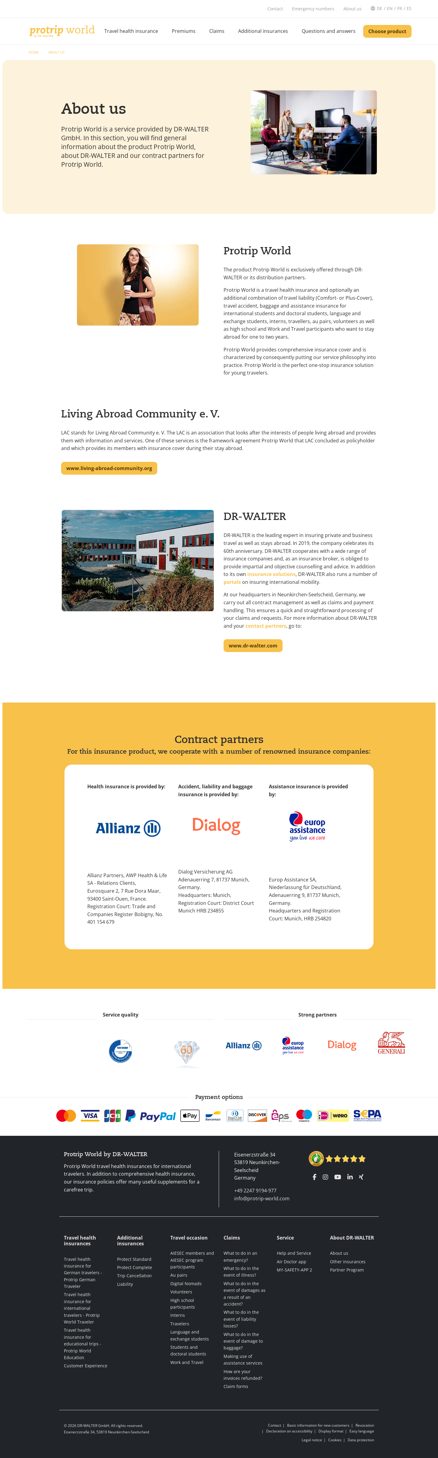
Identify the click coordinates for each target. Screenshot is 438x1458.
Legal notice (312, 1439)
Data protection (361, 1439)
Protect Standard (134, 1259)
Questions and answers (329, 31)
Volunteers (181, 1292)
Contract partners (219, 739)
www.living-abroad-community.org (109, 468)
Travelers (179, 1324)
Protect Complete (134, 1267)
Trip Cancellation (134, 1275)
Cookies (335, 1439)
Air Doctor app (291, 1261)
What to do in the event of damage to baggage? (243, 1341)
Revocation (365, 1425)
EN (390, 8)
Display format (330, 1431)
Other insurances (348, 1261)
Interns (177, 1315)
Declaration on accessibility (289, 1431)
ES (409, 8)
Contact (274, 1425)
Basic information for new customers (318, 1425)
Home (34, 52)
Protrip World (257, 250)
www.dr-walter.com (253, 645)
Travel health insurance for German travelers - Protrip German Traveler (83, 1272)
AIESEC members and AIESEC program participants (192, 1260)
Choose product (387, 31)
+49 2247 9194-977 (255, 1190)
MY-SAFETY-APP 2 (294, 1270)
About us (56, 52)
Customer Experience (85, 1366)
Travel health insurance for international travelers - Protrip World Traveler (82, 1308)
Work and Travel (186, 1362)
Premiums (184, 31)
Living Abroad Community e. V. (140, 413)
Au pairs (178, 1275)
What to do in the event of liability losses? (241, 1319)
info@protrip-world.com (262, 1198)
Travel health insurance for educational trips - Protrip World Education (82, 1343)
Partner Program (347, 1270)
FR (399, 8)
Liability (125, 1284)
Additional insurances (263, 31)
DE (379, 8)
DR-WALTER (255, 516)
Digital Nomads (186, 1283)
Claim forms (236, 1386)
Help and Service (294, 1253)
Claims (216, 31)
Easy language (361, 1431)
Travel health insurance (131, 31)
